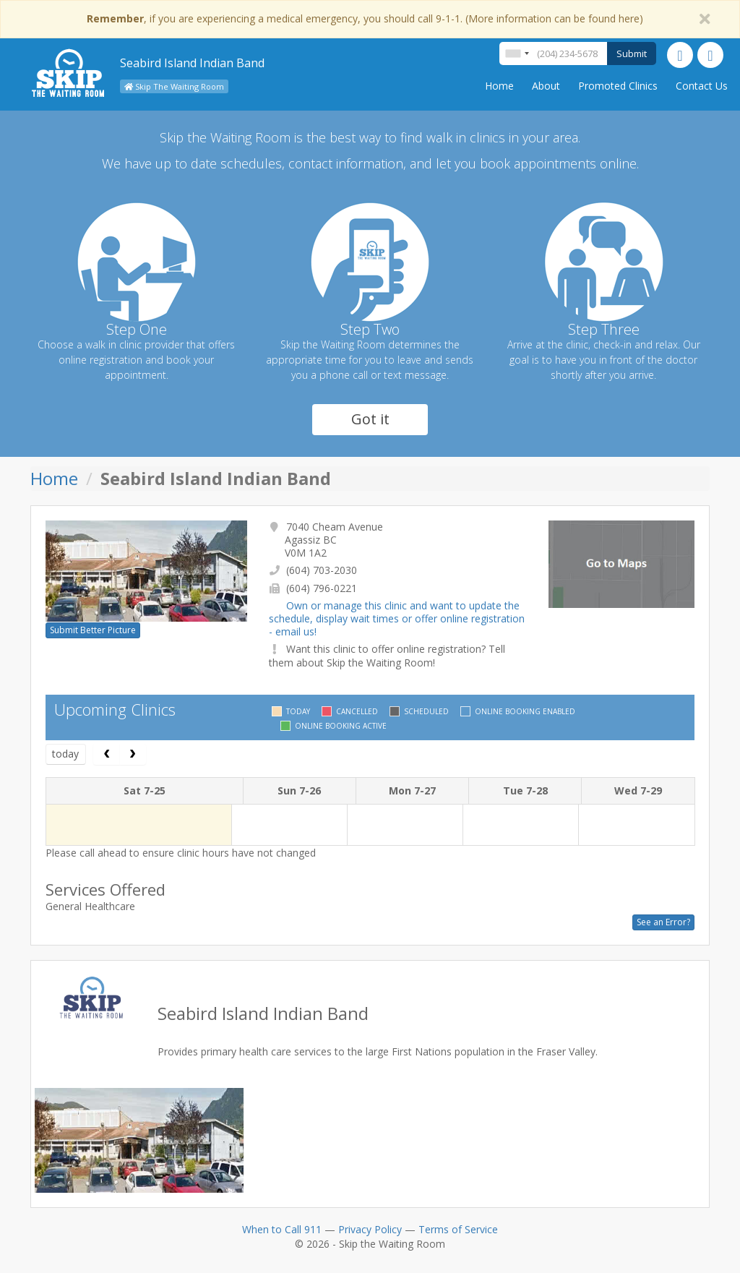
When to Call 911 (282, 1229)
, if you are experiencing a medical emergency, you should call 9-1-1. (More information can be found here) (365, 18)
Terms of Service (458, 1229)
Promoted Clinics (618, 86)
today (65, 753)
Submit (631, 53)
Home (499, 86)
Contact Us (702, 86)
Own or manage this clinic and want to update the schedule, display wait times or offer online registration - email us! (397, 618)
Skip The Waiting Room (174, 86)
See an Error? (663, 922)
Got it (370, 419)
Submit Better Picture (93, 630)
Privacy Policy (370, 1229)
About (546, 86)
